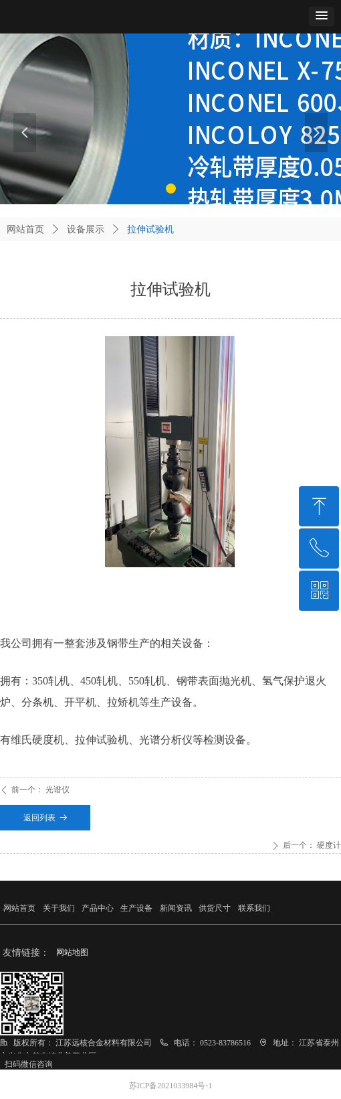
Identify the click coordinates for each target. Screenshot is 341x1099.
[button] (321, 16)
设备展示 (85, 229)
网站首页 (25, 229)
